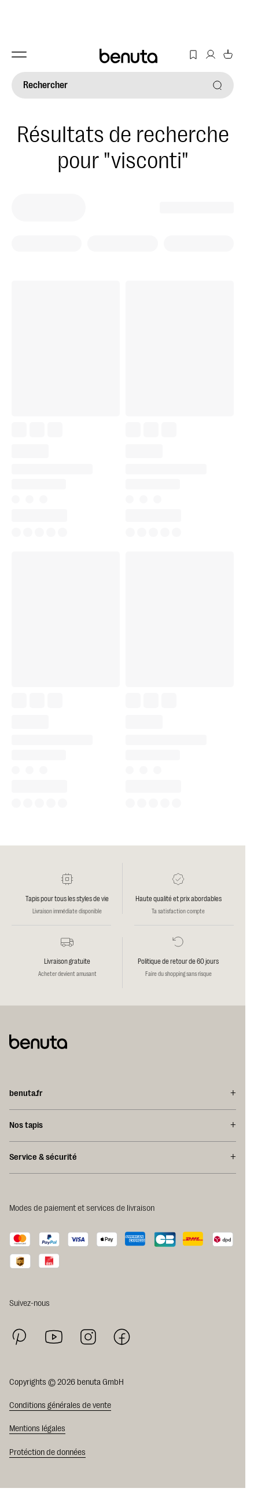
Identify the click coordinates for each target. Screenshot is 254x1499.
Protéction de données (47, 1452)
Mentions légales (37, 1428)
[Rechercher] (123, 85)
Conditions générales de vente (60, 1405)
